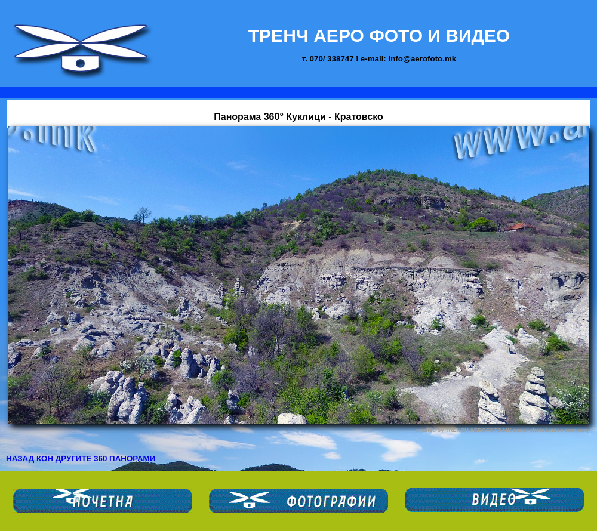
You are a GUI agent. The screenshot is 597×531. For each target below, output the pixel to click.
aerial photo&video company (551, 430)
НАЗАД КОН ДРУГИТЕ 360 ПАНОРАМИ (80, 458)
